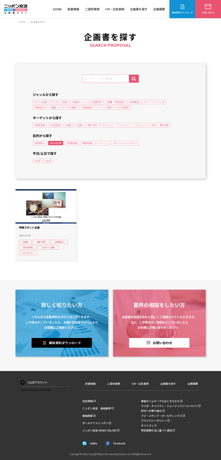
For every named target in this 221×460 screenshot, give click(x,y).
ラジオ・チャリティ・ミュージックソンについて (169, 406)
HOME (57, 9)
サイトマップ (149, 425)
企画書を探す (138, 9)
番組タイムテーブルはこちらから (160, 401)
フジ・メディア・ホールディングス (161, 416)
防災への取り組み (151, 411)
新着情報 (73, 9)
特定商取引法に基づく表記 (156, 430)
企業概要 (159, 9)
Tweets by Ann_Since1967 (36, 390)
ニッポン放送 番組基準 (96, 408)
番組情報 (87, 416)
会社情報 (87, 401)
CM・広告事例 (114, 9)
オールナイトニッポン (95, 423)
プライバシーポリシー (154, 420)
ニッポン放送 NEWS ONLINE (99, 430)
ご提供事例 (92, 9)
